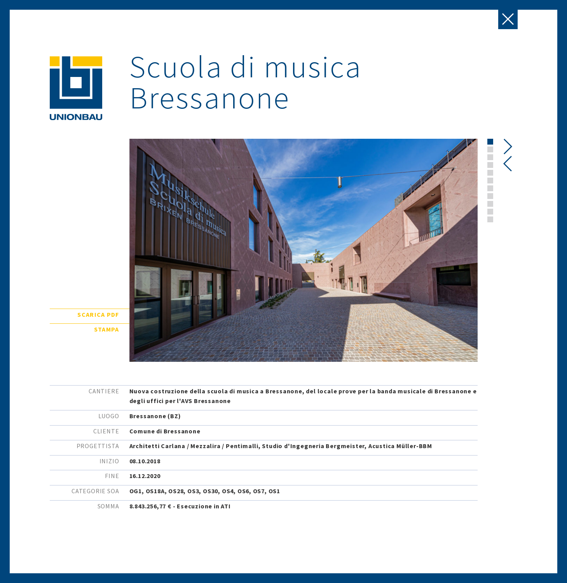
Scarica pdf (98, 314)
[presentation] (508, 163)
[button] (490, 142)
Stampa (106, 329)
